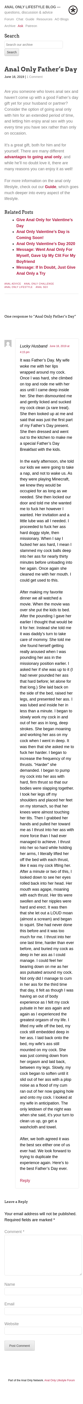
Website (11, 1331)
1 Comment (34, 77)
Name (9, 1291)
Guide (29, 19)
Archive (9, 26)
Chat (19, 19)
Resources (44, 19)
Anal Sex (42, 287)
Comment (14, 1231)
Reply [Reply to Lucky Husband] (25, 1180)
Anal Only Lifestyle (18, 287)
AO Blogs (62, 19)
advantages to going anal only (33, 157)
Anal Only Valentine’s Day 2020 (45, 243)
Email (9, 1311)
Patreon (31, 26)
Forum (9, 19)
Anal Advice (12, 284)
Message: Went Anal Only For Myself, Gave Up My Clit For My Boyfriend (45, 255)
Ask (20, 26)
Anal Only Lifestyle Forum (59, 1387)
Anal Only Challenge (39, 284)
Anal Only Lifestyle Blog (30, 7)
